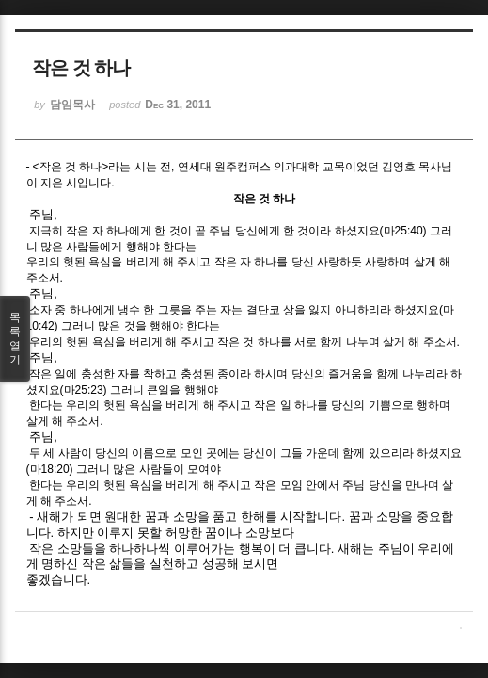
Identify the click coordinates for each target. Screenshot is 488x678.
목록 (15, 339)
